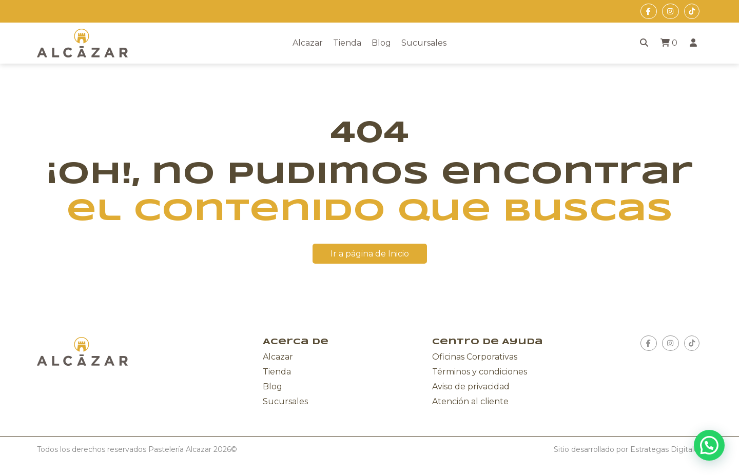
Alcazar (308, 43)
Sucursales (423, 43)
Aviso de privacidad (471, 386)
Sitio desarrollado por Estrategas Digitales (628, 449)
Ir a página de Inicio (369, 254)
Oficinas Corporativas (474, 357)
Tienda (347, 43)
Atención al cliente (470, 401)
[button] (709, 445)
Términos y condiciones (479, 372)
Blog (381, 43)
